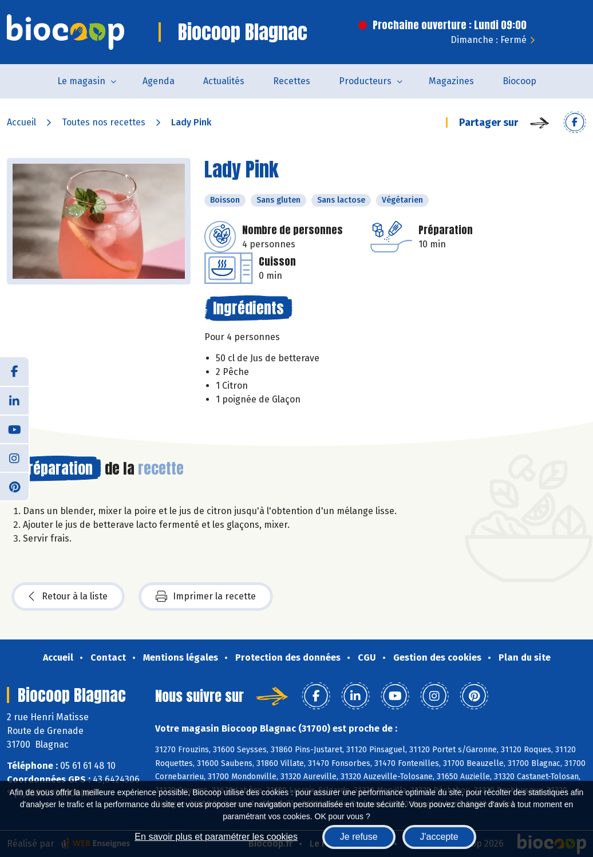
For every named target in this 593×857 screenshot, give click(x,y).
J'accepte (439, 837)
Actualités (223, 81)
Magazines (451, 81)
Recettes (291, 81)
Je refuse (359, 837)
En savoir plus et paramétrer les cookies (216, 837)
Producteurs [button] (365, 81)
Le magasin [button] (81, 81)
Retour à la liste (68, 596)
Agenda (159, 81)
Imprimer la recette (206, 596)
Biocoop (519, 81)
